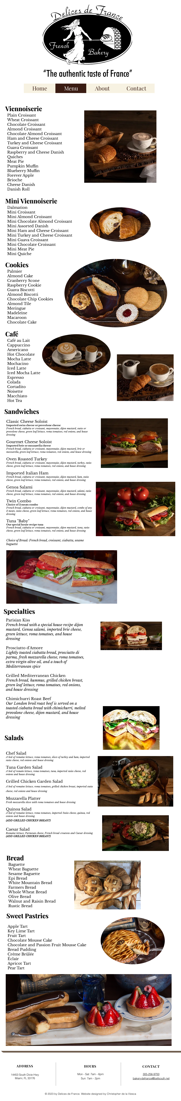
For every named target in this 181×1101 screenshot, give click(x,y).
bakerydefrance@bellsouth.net (151, 1078)
